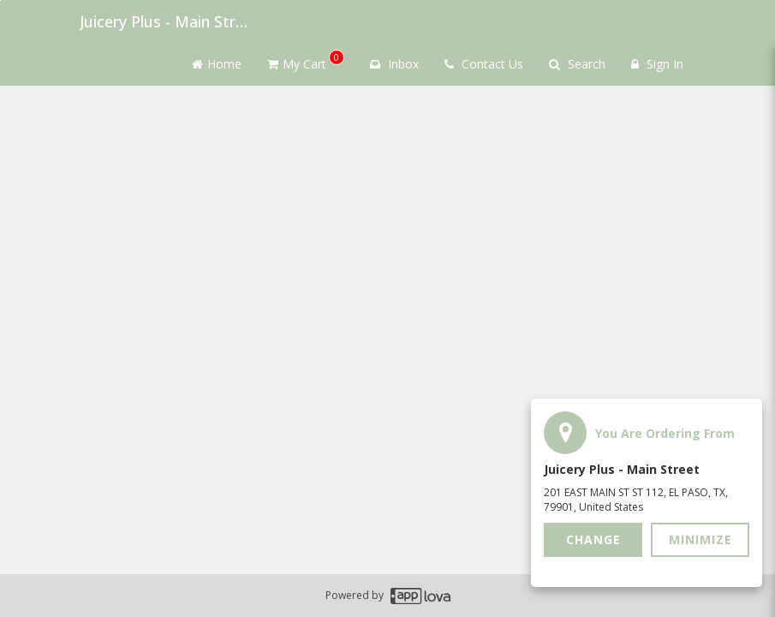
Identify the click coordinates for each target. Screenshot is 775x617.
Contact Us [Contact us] (483, 64)
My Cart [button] (305, 61)
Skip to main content (0, 0)
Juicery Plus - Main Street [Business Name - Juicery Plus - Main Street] (165, 21)
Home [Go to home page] (216, 64)
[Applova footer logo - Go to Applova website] (420, 596)
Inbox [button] (394, 64)
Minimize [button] (700, 539)
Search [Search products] (577, 64)
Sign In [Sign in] (657, 64)
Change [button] (593, 539)
